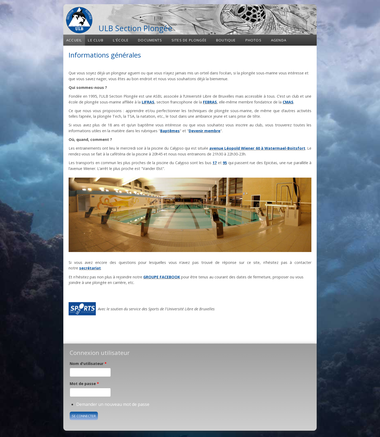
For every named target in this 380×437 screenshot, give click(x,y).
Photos (253, 40)
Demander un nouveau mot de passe (112, 404)
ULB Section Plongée (135, 28)
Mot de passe (84, 383)
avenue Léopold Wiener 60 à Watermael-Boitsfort (257, 148)
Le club (95, 40)
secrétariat (90, 267)
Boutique (226, 40)
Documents (150, 40)
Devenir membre (204, 130)
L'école (121, 40)
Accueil (74, 40)
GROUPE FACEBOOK (161, 276)
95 (225, 162)
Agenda (278, 40)
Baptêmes (170, 130)
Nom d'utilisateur (88, 363)
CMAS (288, 101)
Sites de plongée (189, 40)
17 (214, 162)
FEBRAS (210, 101)
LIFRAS (148, 101)
